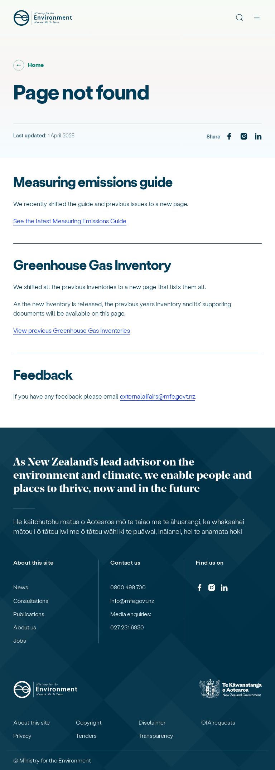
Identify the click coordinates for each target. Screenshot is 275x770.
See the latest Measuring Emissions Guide (69, 220)
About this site (31, 722)
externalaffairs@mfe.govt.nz (157, 396)
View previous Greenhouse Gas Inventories (71, 330)
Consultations (30, 601)
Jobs (19, 640)
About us (24, 627)
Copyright (89, 722)
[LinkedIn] (258, 137)
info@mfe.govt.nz (132, 601)
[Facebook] (229, 137)
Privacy (22, 736)
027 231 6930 (127, 627)
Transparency (156, 736)
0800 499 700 (128, 587)
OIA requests (218, 722)
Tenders (86, 736)
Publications (28, 614)
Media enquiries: (130, 614)
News (20, 587)
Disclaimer (152, 722)
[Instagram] (243, 137)
